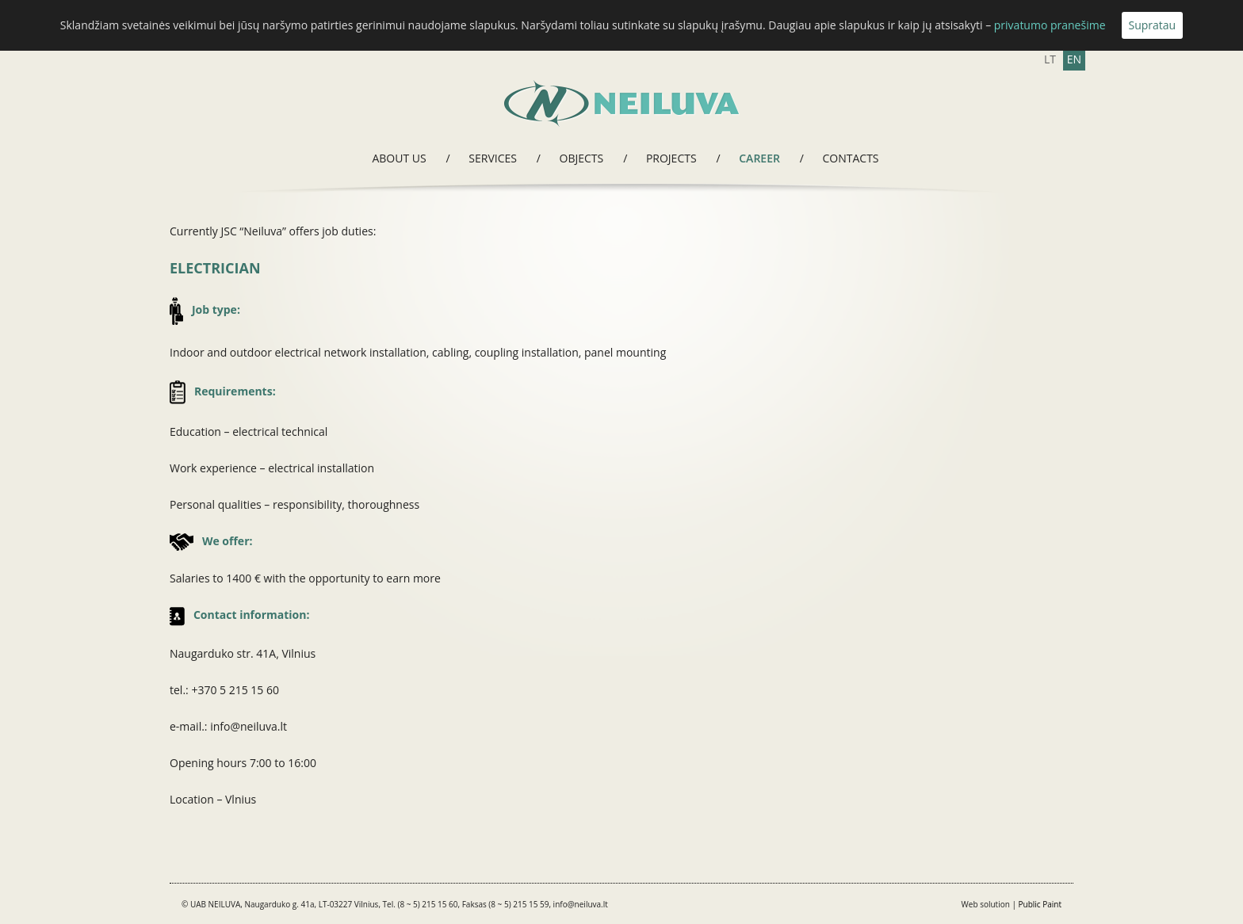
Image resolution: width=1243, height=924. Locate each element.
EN (1074, 59)
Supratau (1152, 24)
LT (1050, 59)
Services (493, 158)
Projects (671, 158)
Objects (582, 158)
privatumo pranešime (1050, 24)
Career (759, 158)
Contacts (851, 158)
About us (399, 158)
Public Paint (1040, 904)
